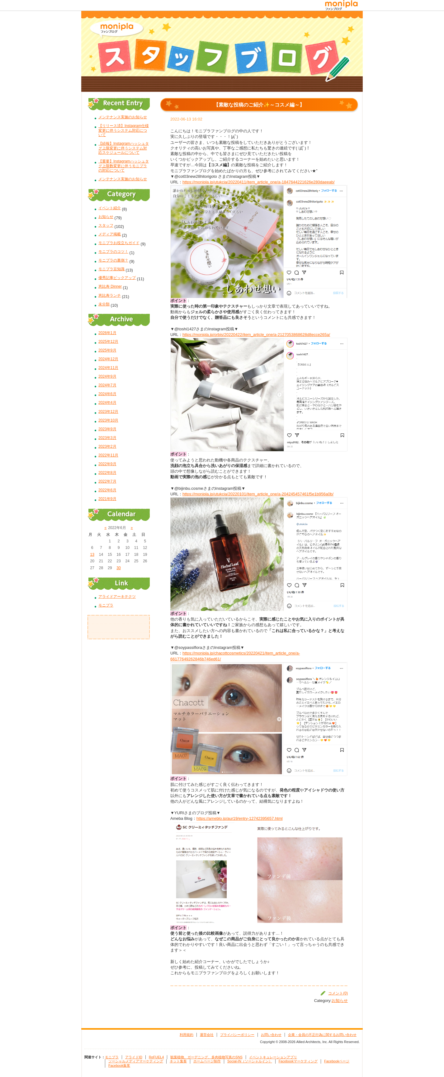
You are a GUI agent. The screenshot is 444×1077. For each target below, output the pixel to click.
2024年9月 (107, 376)
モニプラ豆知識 (111, 269)
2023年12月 (108, 411)
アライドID (133, 1057)
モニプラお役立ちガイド (118, 243)
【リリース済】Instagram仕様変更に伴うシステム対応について (123, 130)
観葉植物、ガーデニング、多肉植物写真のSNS (206, 1057)
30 (118, 568)
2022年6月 (107, 490)
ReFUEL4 (156, 1057)
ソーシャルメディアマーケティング (135, 1061)
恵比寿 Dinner (110, 286)
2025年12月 (108, 341)
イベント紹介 (109, 208)
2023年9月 (107, 429)
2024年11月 (108, 368)
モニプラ (105, 605)
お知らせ (340, 1000)
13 (92, 554)
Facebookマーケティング (298, 1061)
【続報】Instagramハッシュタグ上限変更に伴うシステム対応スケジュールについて (123, 148)
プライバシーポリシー (237, 1035)
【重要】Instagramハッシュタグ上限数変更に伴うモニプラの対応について (123, 165)
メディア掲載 (109, 234)
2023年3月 (107, 438)
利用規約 (186, 1035)
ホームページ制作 (207, 1061)
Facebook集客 (119, 1065)
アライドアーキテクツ (117, 596)
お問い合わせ (271, 1035)
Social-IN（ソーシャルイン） (249, 1061)
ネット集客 (178, 1061)
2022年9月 (107, 464)
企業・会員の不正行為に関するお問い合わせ (322, 1035)
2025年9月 (107, 350)
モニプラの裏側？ (113, 260)
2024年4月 (107, 402)
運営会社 (207, 1035)
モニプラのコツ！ (113, 251)
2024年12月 (108, 359)
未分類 (104, 304)
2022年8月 (107, 472)
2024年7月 (107, 385)
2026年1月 (107, 333)
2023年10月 (108, 420)
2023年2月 (107, 446)
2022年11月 (108, 455)
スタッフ (105, 225)
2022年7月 (107, 481)
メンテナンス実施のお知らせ (122, 117)
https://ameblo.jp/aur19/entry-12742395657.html (239, 818)
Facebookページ (336, 1061)
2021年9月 (107, 499)
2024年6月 (107, 394)
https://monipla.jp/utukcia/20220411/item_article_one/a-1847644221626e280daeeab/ (258, 182)
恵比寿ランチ (109, 295)
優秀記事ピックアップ (117, 278)
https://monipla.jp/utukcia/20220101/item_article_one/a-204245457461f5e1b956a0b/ (257, 494)
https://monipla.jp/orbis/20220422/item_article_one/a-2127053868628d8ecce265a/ (256, 334)
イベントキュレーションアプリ (273, 1057)
